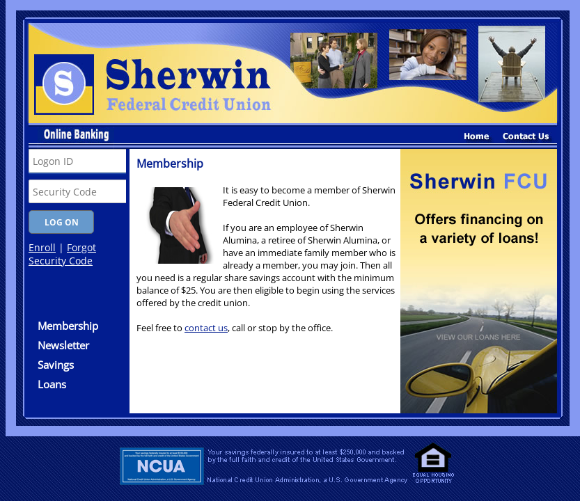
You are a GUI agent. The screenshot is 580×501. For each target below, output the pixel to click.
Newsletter (63, 345)
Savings (56, 365)
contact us (206, 327)
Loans (52, 384)
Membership (68, 326)
